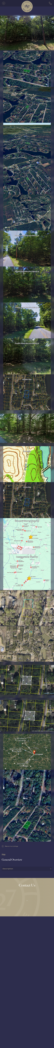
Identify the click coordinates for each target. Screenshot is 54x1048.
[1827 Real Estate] (27, 6)
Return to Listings (10, 846)
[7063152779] (50, 3)
